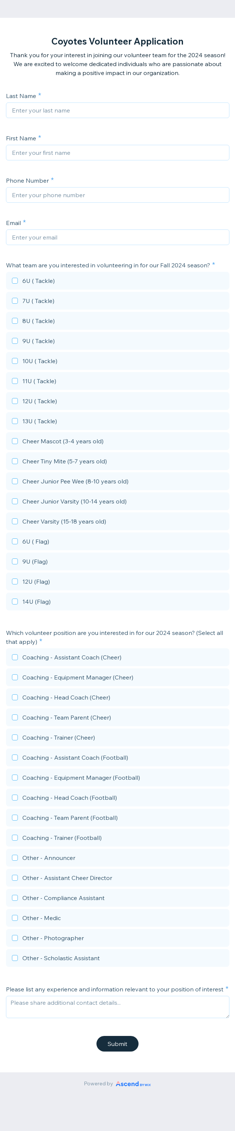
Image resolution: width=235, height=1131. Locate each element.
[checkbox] (117, 282)
